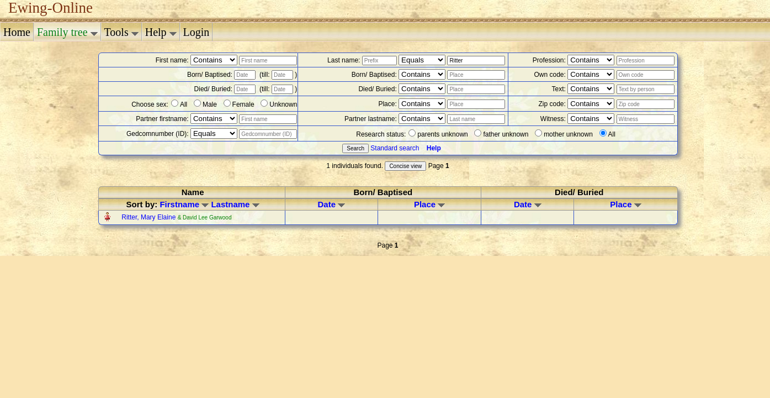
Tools (121, 32)
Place (429, 204)
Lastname (235, 204)
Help (161, 32)
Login (196, 32)
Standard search (394, 148)
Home (16, 32)
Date (332, 204)
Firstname (184, 204)
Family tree (67, 32)
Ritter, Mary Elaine (149, 217)
